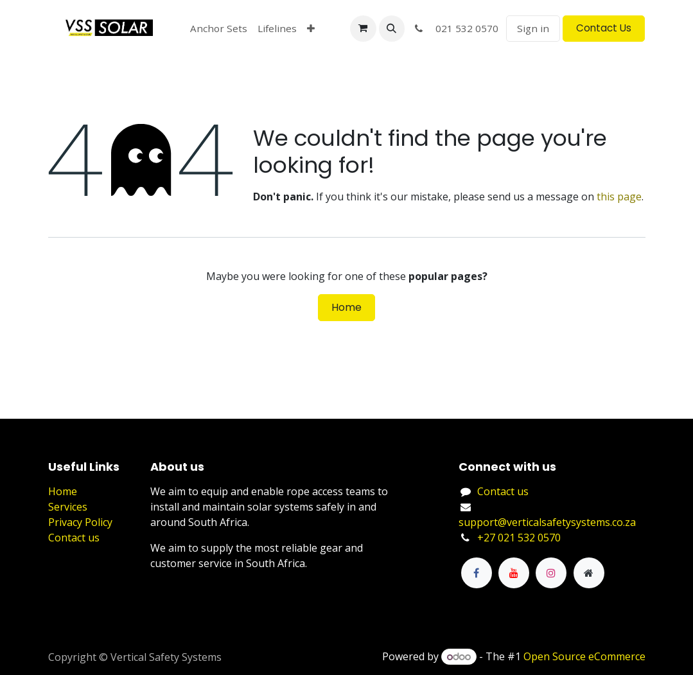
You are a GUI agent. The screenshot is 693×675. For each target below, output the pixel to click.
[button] (392, 28)
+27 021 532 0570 (519, 537)
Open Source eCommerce (584, 656)
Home (346, 307)
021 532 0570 (455, 28)
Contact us (74, 537)
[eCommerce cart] (363, 28)
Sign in (533, 28)
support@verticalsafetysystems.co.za (547, 522)
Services (67, 507)
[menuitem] (218, 28)
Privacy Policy (80, 522)
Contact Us (603, 28)
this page (619, 196)
